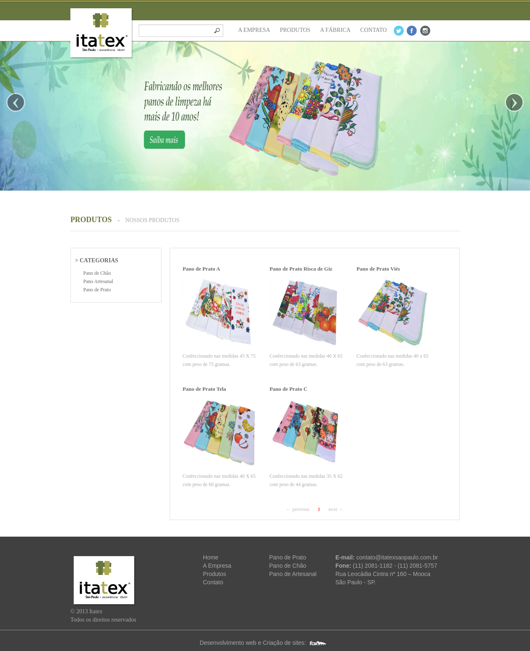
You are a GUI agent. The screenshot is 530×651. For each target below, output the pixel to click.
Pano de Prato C (288, 389)
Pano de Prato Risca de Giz (301, 269)
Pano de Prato (97, 290)
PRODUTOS (295, 30)
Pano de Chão (97, 273)
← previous (297, 509)
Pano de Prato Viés (378, 269)
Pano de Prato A (201, 269)
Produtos (214, 574)
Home (210, 557)
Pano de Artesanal (292, 574)
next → (335, 509)
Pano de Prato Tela (204, 389)
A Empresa (217, 565)
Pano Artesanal (98, 281)
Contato (213, 582)
